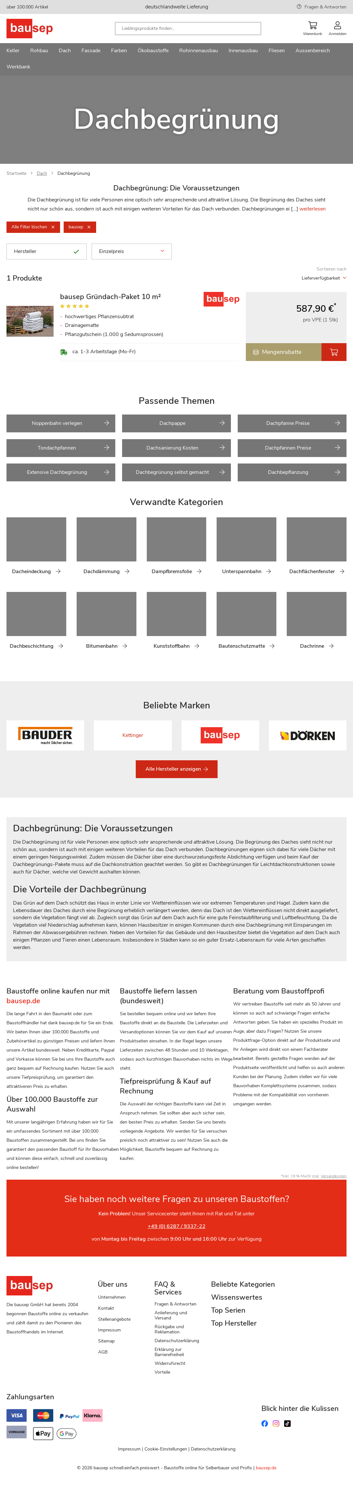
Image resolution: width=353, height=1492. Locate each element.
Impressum (109, 1330)
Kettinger (132, 735)
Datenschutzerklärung (177, 1341)
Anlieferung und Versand (171, 1315)
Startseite (16, 173)
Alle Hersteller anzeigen (173, 769)
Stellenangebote (114, 1319)
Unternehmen (112, 1297)
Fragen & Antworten (326, 7)
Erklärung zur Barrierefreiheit (169, 1352)
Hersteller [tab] (46, 251)
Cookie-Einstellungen (166, 1449)
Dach (42, 173)
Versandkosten (334, 1176)
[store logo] (39, 28)
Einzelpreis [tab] (131, 251)
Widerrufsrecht (170, 1363)
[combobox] (188, 28)
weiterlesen (312, 208)
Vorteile (162, 1372)
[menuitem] (12, 51)
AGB (102, 1352)
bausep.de (266, 1468)
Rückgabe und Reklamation (169, 1329)
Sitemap (106, 1341)
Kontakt (106, 1308)
